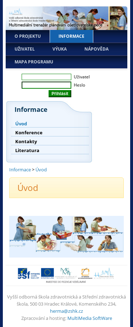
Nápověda (96, 49)
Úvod (21, 123)
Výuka (59, 49)
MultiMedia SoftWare (89, 318)
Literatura (27, 150)
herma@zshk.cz (66, 311)
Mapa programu (34, 62)
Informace (71, 36)
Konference (29, 132)
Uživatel (25, 49)
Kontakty (26, 141)
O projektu (28, 36)
